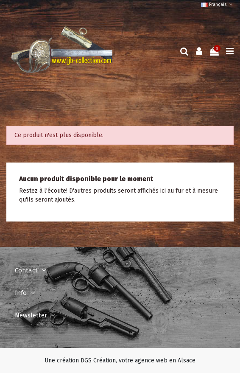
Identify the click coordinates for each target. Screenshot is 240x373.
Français (217, 4)
